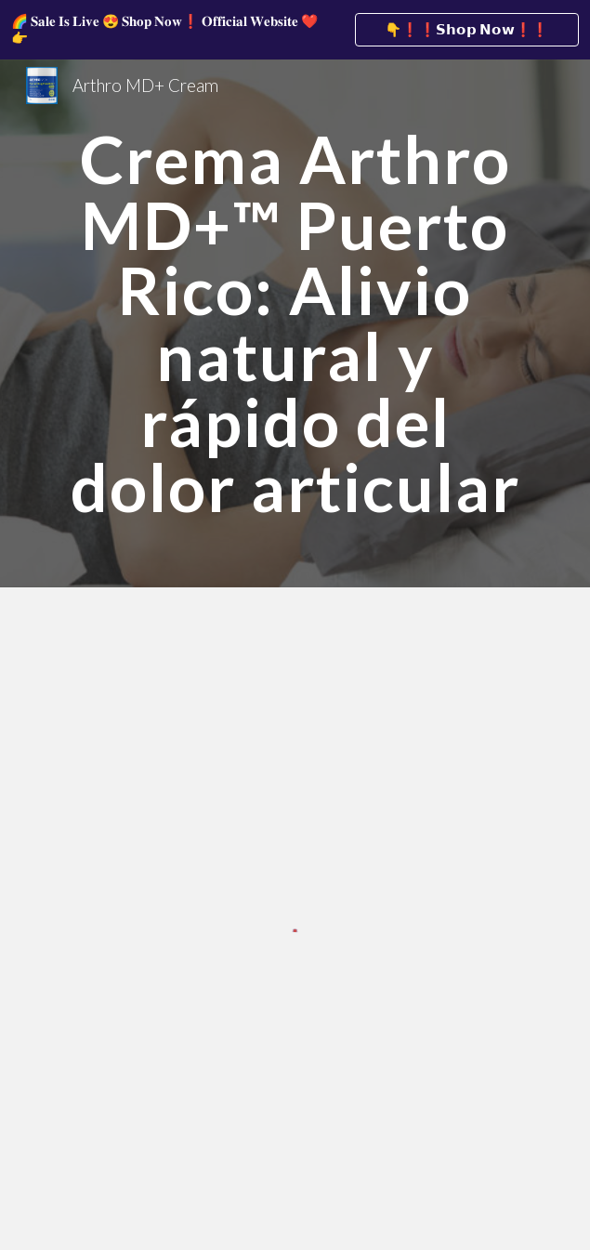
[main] (295, 323)
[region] (295, 29)
